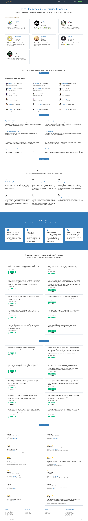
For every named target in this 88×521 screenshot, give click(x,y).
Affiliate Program (28, 513)
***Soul (42, 21)
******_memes (63, 109)
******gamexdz (63, 83)
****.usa (62, 88)
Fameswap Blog (48, 512)
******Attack (9, 99)
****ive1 (8, 93)
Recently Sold (27, 512)
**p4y (61, 93)
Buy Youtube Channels (9, 512)
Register (70, 1)
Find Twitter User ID (68, 514)
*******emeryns (63, 99)
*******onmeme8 (18, 36)
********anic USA (37, 104)
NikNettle (14, 462)
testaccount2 (55, 438)
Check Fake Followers (69, 511)
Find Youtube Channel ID (69, 513)
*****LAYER (17, 52)
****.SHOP (17, 21)
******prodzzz (9, 109)
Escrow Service (27, 511)
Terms (79, 519)
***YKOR (70, 36)
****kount (9, 104)
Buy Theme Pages (10, 120)
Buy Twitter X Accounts (9, 514)
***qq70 (70, 21)
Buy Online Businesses (9, 515)
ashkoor (14, 488)
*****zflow (62, 104)
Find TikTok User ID (68, 515)
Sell (75, 1)
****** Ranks (9, 88)
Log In (65, 1)
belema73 (15, 438)
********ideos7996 (37, 99)
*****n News (36, 109)
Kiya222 (54, 488)
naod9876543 (55, 476)
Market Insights (47, 513)
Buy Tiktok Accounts (8, 513)
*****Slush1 (36, 83)
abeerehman (55, 449)
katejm (54, 502)
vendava (14, 500)
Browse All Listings (44, 72)
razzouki (54, 464)
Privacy (82, 519)
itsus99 (14, 450)
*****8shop (36, 93)
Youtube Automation (68, 512)
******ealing (43, 36)
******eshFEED (37, 88)
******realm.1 (9, 83)
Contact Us (47, 511)
